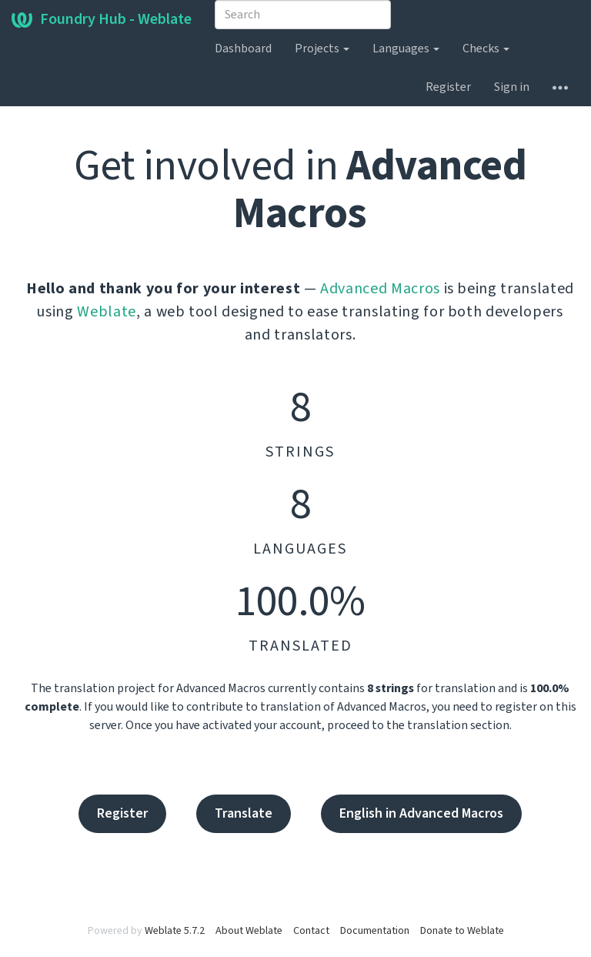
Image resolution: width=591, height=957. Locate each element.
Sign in (511, 87)
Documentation (374, 931)
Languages (405, 48)
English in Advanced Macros (421, 813)
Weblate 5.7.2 (175, 931)
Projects (322, 48)
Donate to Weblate (462, 931)
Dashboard (243, 48)
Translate (243, 813)
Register (448, 87)
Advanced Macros (380, 288)
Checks (485, 48)
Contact (311, 931)
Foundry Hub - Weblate (102, 19)
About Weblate (248, 931)
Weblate (106, 312)
